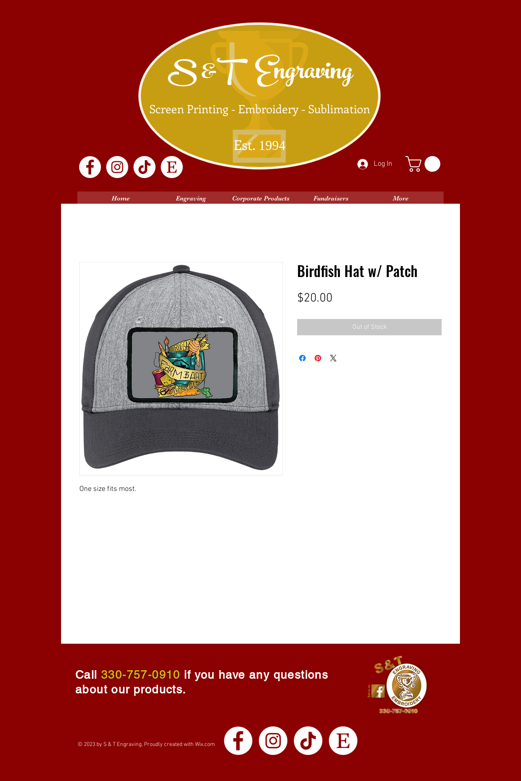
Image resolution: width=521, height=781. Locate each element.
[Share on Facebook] (302, 358)
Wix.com (205, 744)
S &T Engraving (260, 74)
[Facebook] (90, 167)
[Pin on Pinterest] (318, 358)
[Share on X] (333, 358)
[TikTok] (144, 167)
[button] (424, 164)
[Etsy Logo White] (172, 167)
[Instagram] (117, 167)
